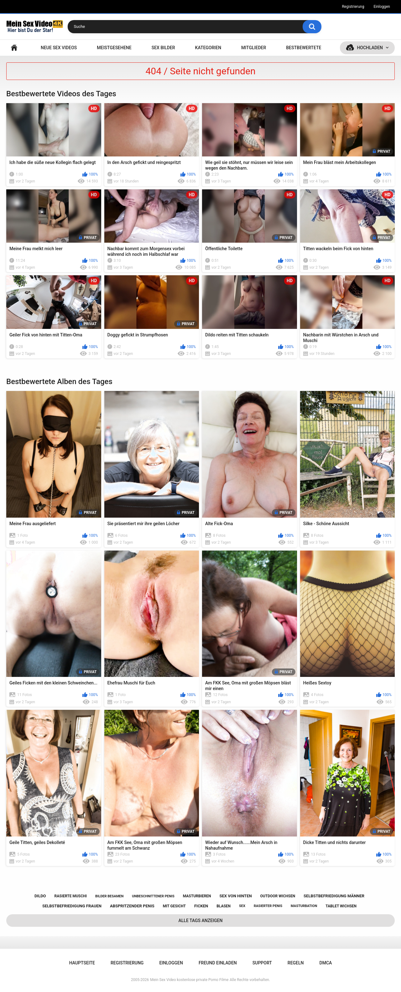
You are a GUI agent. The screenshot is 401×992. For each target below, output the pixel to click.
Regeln (296, 962)
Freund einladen (218, 962)
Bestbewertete (303, 47)
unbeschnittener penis (153, 896)
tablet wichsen (341, 906)
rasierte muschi (71, 896)
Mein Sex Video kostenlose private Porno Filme (189, 980)
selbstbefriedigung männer (334, 896)
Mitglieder (253, 47)
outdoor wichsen (277, 896)
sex (242, 906)
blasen (223, 906)
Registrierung (353, 6)
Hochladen (370, 47)
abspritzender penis (132, 906)
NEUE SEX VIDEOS (59, 47)
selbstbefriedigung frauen (72, 906)
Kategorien (208, 47)
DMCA (326, 962)
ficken (201, 906)
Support (262, 962)
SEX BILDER (163, 47)
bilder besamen (109, 896)
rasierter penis (268, 906)
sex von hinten (236, 896)
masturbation (304, 906)
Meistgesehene (114, 47)
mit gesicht (174, 906)
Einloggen (381, 6)
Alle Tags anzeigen (201, 920)
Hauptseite (14, 48)
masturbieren (197, 896)
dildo (40, 896)
